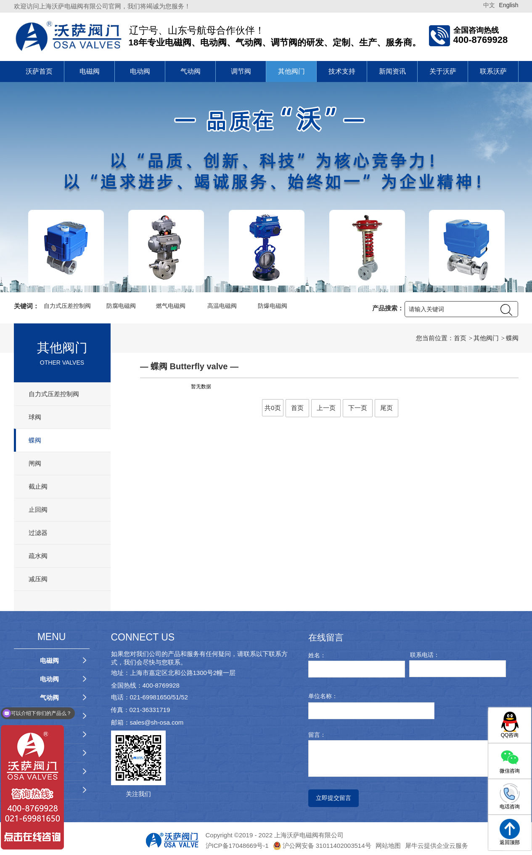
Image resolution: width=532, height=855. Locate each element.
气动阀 (190, 71)
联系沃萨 (493, 71)
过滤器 (38, 532)
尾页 (386, 407)
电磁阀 (89, 71)
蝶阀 (35, 440)
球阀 (35, 417)
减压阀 (38, 578)
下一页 (357, 407)
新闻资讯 (392, 71)
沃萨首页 (39, 71)
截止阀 (38, 486)
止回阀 (38, 509)
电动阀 (140, 71)
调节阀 (241, 71)
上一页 (326, 407)
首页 (460, 337)
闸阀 (35, 463)
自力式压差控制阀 (54, 393)
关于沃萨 (442, 71)
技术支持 (341, 71)
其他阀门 (291, 71)
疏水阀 (38, 555)
